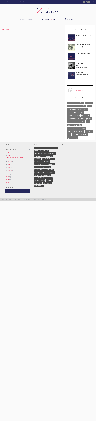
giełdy (69, 112)
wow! (69, 134)
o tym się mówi (72, 118)
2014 (7, 182)
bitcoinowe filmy (81, 106)
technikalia (82, 128)
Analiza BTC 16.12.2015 (83, 35)
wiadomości (89, 131)
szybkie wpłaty (77, 125)
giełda (85, 109)
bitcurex (89, 106)
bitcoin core (71, 106)
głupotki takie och (78, 112)
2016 (7, 177)
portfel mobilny (80, 122)
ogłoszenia (81, 118)
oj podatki (88, 118)
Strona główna (27, 19)
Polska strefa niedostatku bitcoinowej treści (81, 65)
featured (80, 109)
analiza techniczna (73, 103)
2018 (8, 152)
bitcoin (82, 103)
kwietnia (10, 161)
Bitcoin (45, 19)
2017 (7, 174)
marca (9, 164)
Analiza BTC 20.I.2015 (83, 54)
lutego (9, 167)
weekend (81, 131)
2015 (7, 179)
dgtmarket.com (81, 90)
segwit (69, 125)
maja (9, 155)
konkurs (87, 115)
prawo (88, 122)
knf (82, 115)
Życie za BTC (71, 19)
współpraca (76, 134)
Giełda (56, 19)
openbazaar (71, 122)
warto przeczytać (72, 131)
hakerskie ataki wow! (74, 115)
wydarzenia (84, 134)
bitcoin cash (88, 103)
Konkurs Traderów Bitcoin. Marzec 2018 (16, 157)
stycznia (10, 170)
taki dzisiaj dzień (72, 128)
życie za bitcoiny (72, 137)
